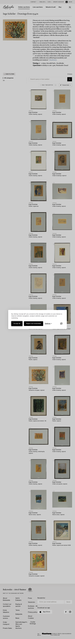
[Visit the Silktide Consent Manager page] (61, 323)
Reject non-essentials (33, 323)
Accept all (16, 323)
